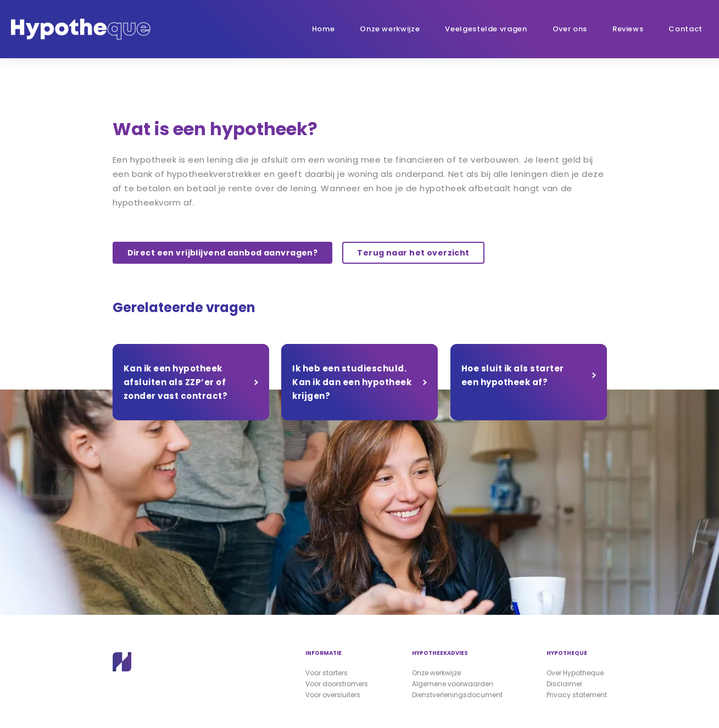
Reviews (628, 29)
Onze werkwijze (390, 29)
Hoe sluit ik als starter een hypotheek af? (512, 375)
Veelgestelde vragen (486, 29)
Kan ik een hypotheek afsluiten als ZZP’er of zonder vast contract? (176, 382)
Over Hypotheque (575, 672)
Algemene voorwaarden (452, 683)
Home (323, 29)
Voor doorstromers (336, 683)
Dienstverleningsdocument (457, 694)
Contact (685, 29)
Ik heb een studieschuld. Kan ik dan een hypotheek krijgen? (351, 382)
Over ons (570, 29)
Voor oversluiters (332, 694)
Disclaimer (564, 683)
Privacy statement (577, 694)
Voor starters (326, 672)
